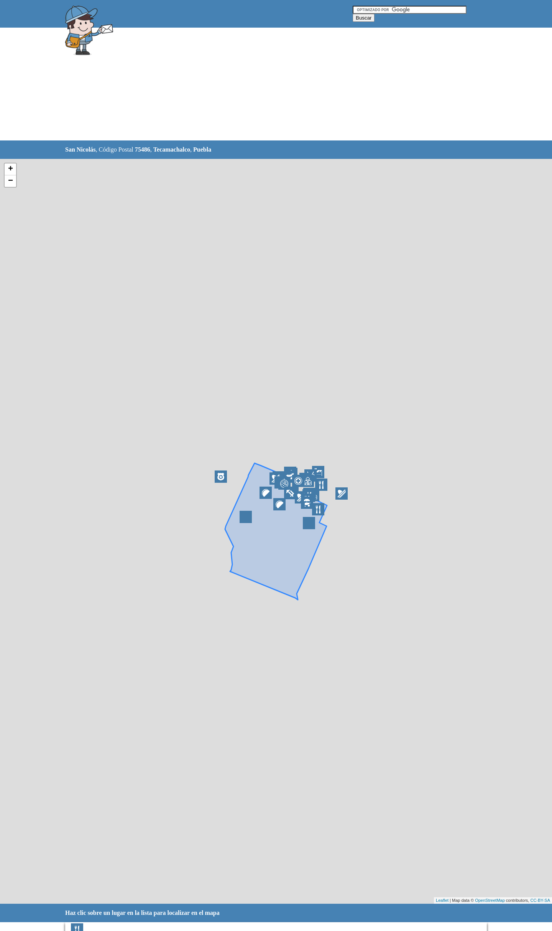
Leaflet (442, 900)
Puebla (202, 149)
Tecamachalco (171, 149)
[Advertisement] (256, 84)
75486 (142, 149)
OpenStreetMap (490, 900)
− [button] (10, 181)
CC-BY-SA (540, 900)
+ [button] (10, 169)
